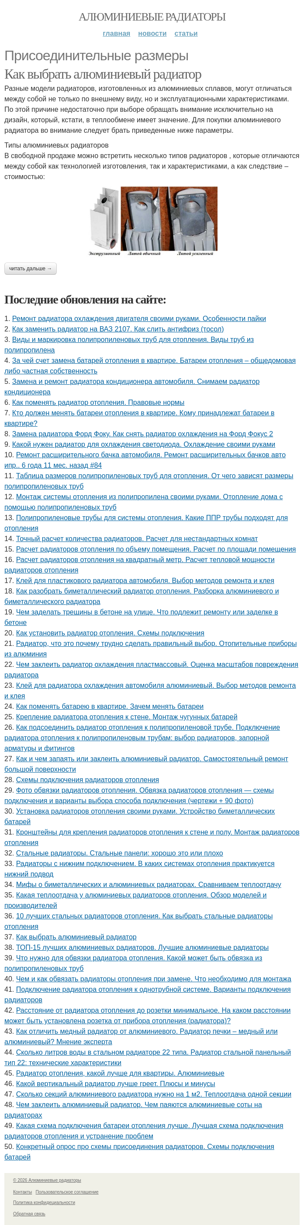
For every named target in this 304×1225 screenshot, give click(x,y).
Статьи (186, 33)
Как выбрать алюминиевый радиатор (102, 74)
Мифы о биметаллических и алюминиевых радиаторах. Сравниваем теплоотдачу (148, 884)
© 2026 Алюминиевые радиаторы (47, 1180)
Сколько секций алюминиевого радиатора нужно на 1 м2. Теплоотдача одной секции (153, 1094)
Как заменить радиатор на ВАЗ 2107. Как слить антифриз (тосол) (118, 329)
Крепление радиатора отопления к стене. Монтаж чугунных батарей (127, 717)
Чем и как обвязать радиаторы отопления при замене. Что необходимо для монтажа (153, 979)
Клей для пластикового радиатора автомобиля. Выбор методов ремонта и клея (145, 580)
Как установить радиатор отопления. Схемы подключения (110, 633)
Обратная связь (29, 1213)
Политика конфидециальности (44, 1202)
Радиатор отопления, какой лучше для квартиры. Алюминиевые (120, 1073)
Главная (116, 33)
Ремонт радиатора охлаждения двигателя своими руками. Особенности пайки (139, 318)
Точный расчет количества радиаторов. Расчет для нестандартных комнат (137, 538)
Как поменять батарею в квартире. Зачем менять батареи (110, 706)
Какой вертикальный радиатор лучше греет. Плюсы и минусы (115, 1083)
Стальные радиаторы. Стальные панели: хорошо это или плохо (119, 853)
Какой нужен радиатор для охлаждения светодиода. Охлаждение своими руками (143, 444)
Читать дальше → (30, 269)
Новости (152, 33)
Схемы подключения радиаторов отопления (87, 779)
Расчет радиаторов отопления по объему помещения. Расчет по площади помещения (156, 549)
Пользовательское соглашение (67, 1192)
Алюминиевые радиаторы (152, 16)
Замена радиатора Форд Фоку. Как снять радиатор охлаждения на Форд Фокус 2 (142, 434)
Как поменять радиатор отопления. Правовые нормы (98, 402)
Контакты (22, 1192)
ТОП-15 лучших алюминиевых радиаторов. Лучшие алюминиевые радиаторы (142, 947)
